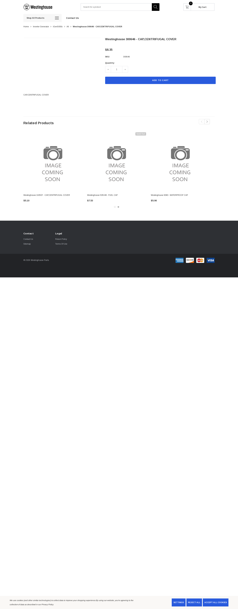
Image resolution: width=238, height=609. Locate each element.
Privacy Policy (47, 604)
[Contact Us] (72, 18)
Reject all (194, 602)
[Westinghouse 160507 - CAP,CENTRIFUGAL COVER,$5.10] (52, 161)
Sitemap (27, 244)
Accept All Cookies (215, 602)
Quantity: (110, 63)
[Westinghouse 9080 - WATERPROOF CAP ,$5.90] (180, 161)
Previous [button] (201, 121)
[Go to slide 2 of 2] (118, 207)
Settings (178, 602)
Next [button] (207, 121)
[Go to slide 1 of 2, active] (115, 207)
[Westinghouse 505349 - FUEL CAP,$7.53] (116, 161)
